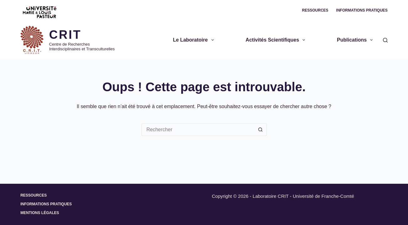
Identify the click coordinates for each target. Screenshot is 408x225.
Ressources (315, 10)
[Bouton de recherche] (260, 129)
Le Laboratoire (194, 40)
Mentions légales (39, 213)
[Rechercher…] (198, 129)
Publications (356, 40)
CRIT (65, 34)
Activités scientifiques (276, 40)
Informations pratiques (362, 10)
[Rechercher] (385, 40)
